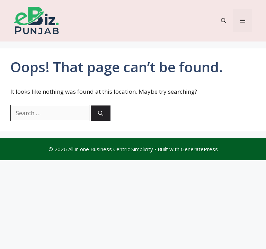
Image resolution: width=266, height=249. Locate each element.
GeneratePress (199, 149)
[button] (223, 20)
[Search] (100, 113)
